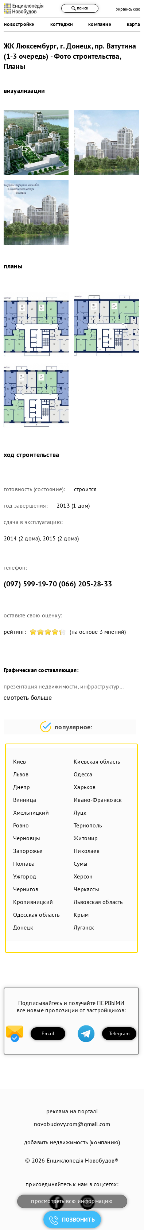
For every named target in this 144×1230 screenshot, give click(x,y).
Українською (128, 9)
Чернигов (26, 889)
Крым (81, 914)
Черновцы (26, 838)
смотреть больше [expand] (28, 698)
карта (133, 24)
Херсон (83, 876)
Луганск (84, 927)
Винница (24, 799)
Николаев (87, 850)
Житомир (86, 838)
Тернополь (88, 825)
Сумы (80, 863)
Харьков (85, 787)
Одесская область (36, 914)
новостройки (19, 24)
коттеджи (61, 24)
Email (48, 1033)
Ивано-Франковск (98, 799)
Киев (19, 761)
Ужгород (24, 876)
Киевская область (97, 761)
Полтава (24, 863)
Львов (21, 774)
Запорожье (28, 850)
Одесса (83, 774)
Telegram (119, 1033)
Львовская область (98, 901)
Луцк (80, 812)
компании (100, 24)
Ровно (21, 825)
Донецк (23, 927)
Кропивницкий (33, 901)
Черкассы (86, 889)
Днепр (21, 787)
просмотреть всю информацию (72, 1200)
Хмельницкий (31, 812)
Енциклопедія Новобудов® (83, 1160)
